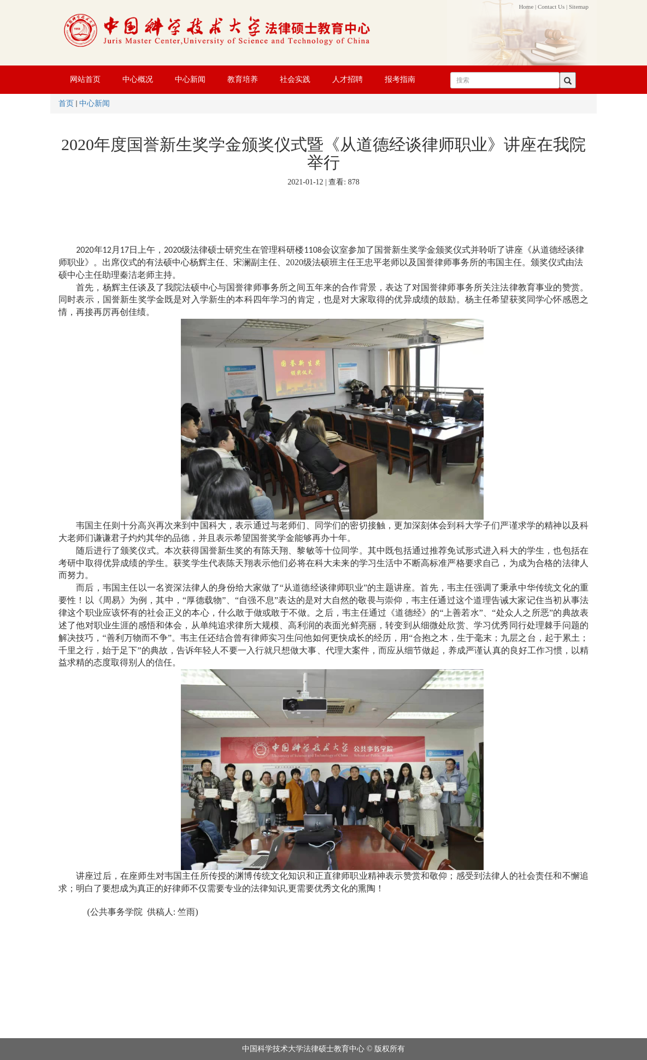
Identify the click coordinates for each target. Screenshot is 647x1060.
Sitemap (579, 6)
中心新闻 (94, 103)
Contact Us (551, 6)
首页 (66, 103)
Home (526, 6)
